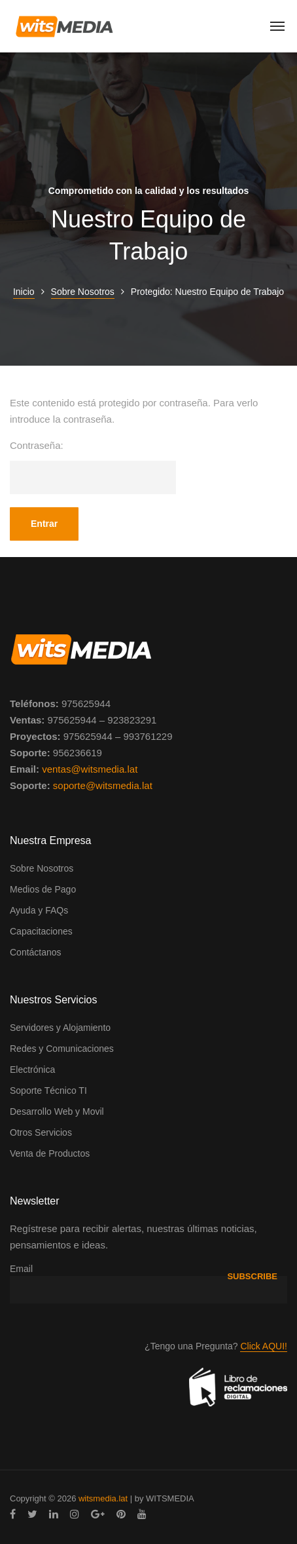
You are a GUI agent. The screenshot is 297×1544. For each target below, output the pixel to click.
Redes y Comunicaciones (62, 1048)
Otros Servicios (41, 1132)
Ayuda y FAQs (39, 910)
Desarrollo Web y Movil (57, 1111)
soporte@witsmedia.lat (102, 785)
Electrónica (32, 1069)
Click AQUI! (263, 1346)
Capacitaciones (41, 931)
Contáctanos (35, 952)
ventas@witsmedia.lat (89, 769)
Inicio (24, 291)
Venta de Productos (50, 1153)
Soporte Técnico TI (48, 1090)
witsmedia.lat (103, 1498)
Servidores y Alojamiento (60, 1027)
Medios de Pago (43, 889)
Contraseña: (93, 467)
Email (21, 1269)
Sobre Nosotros (82, 291)
